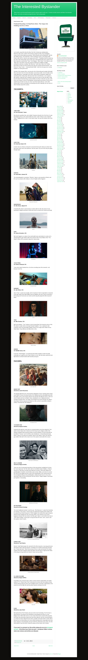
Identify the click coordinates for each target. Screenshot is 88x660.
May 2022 (59, 170)
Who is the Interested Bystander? (64, 81)
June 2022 (59, 169)
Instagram (60, 67)
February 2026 (60, 107)
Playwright (48, 17)
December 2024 (60, 127)
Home (34, 645)
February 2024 (60, 141)
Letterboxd (60, 72)
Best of (24, 17)
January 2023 (59, 159)
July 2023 (59, 150)
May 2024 (59, 137)
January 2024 (59, 142)
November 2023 (60, 145)
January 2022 (59, 176)
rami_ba (51, 653)
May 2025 (59, 120)
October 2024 (59, 130)
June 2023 (59, 152)
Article (14, 17)
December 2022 (60, 160)
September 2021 (60, 181)
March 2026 (59, 106)
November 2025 (60, 111)
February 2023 (60, 157)
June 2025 (59, 118)
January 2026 (59, 109)
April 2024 (59, 138)
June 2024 (59, 135)
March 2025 (59, 123)
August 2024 (59, 132)
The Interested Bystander (37, 6)
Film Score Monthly (61, 78)
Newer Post (16, 645)
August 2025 (59, 116)
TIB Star (54, 17)
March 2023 (59, 156)
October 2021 (59, 180)
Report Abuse (60, 91)
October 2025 (59, 113)
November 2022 (60, 162)
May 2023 (59, 153)
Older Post (51, 645)
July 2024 (59, 134)
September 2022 (60, 164)
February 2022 (60, 174)
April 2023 (59, 155)
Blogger (59, 653)
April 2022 (59, 171)
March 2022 (59, 173)
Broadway (30, 17)
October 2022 (59, 163)
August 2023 (59, 149)
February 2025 (60, 124)
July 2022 (59, 167)
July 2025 (59, 117)
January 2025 (59, 125)
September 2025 (60, 114)
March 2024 (59, 139)
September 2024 (60, 131)
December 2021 (60, 177)
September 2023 (60, 148)
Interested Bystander (62, 55)
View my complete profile (62, 62)
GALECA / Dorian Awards (63, 76)
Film (35, 17)
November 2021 (60, 178)
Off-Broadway (41, 17)
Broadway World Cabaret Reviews (64, 75)
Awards (19, 17)
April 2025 (59, 121)
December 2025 (60, 110)
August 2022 (59, 166)
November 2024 (60, 128)
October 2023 (59, 146)
